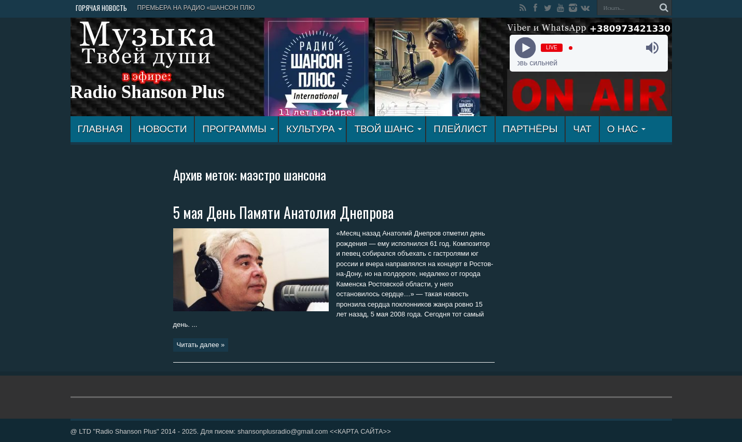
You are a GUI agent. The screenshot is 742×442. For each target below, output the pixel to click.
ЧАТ (582, 128)
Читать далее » (201, 345)
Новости (162, 128)
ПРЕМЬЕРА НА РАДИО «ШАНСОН (188, 7)
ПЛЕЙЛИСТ (460, 128)
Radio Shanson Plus (148, 92)
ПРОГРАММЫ (238, 128)
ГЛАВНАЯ (100, 128)
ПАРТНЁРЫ (530, 128)
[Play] (525, 48)
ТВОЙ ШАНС (388, 128)
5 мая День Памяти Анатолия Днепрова (283, 212)
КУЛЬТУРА (314, 128)
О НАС (626, 128)
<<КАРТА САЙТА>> (360, 431)
